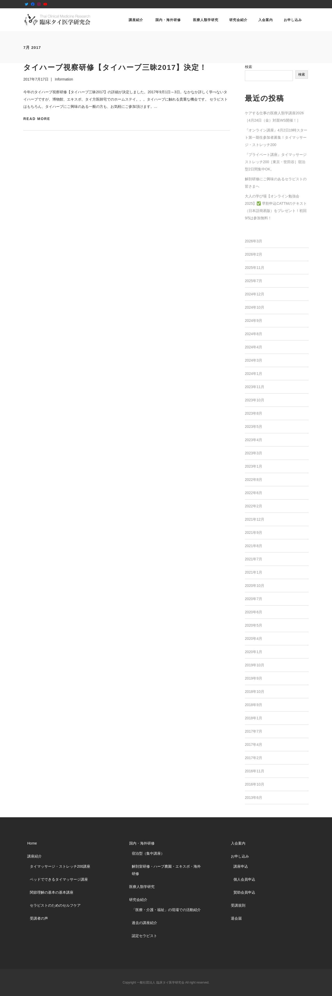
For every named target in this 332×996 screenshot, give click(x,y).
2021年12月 (254, 519)
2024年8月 (253, 334)
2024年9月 (253, 320)
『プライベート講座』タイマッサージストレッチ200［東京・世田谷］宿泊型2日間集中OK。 (276, 161)
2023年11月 (254, 387)
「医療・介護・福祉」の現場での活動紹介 (166, 910)
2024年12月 (254, 294)
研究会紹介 (138, 900)
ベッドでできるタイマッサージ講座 (59, 879)
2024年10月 (254, 307)
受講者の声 (39, 918)
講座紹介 (34, 856)
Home (32, 843)
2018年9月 (253, 705)
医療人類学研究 (142, 887)
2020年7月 (253, 599)
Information (64, 79)
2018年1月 (253, 718)
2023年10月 (254, 400)
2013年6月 (253, 797)
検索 (248, 67)
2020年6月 (253, 612)
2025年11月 (254, 267)
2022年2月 (253, 506)
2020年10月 (254, 585)
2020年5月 (253, 625)
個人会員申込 (244, 879)
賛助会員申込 (244, 892)
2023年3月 (253, 453)
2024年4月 (253, 347)
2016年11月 (254, 771)
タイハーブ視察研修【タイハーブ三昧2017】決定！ (115, 67)
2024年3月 (253, 360)
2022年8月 (253, 479)
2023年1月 (253, 466)
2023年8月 (253, 413)
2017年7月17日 (36, 79)
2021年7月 (253, 559)
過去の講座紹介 (144, 923)
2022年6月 (253, 493)
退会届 (236, 918)
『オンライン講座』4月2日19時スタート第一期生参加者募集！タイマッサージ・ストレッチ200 (276, 137)
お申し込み (240, 856)
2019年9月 (253, 678)
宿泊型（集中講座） (148, 853)
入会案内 (238, 843)
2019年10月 (254, 665)
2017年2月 (253, 758)
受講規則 (238, 905)
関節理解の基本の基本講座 (51, 892)
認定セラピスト (144, 936)
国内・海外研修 (142, 843)
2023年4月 (253, 440)
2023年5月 (253, 426)
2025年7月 (253, 281)
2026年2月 (253, 254)
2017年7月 (253, 731)
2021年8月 (253, 546)
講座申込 (240, 866)
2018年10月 (254, 691)
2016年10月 (254, 784)
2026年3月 (253, 241)
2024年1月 (253, 373)
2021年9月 (253, 532)
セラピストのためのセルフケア (55, 905)
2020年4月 (253, 638)
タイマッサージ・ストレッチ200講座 (60, 866)
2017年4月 (253, 744)
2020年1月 (253, 652)
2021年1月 (253, 572)
